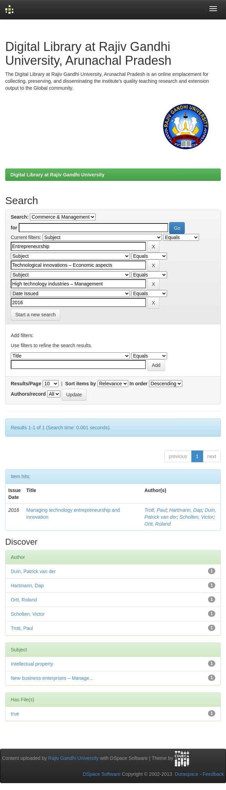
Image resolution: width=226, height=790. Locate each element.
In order (139, 383)
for (14, 227)
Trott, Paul (156, 510)
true (15, 714)
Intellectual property (32, 664)
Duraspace (186, 774)
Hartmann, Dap (185, 510)
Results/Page (26, 383)
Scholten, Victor (197, 517)
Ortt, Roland (158, 524)
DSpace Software (102, 774)
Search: (19, 217)
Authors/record (28, 394)
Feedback (213, 774)
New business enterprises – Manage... (52, 678)
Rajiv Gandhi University (73, 758)
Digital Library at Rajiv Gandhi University (57, 174)
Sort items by (80, 383)
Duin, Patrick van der (33, 571)
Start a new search (35, 314)
